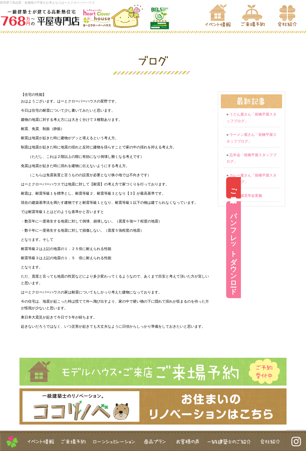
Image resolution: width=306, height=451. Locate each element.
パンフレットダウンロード (298, 249)
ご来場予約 (298, 187)
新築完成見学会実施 (246, 195)
